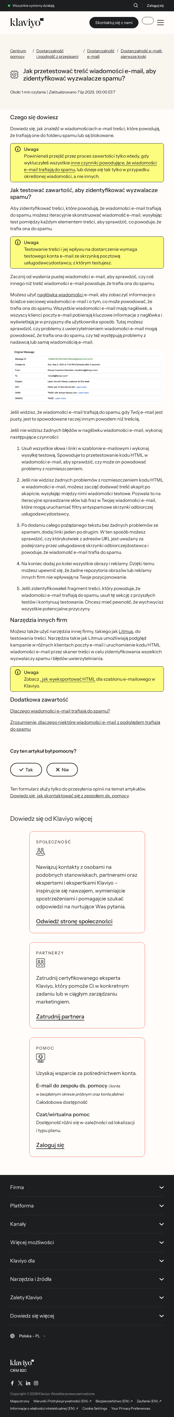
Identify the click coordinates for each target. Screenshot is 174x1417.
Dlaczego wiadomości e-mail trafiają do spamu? (60, 711)
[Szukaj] (135, 5)
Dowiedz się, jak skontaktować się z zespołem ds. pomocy (69, 795)
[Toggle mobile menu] (160, 22)
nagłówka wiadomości (60, 294)
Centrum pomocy (18, 53)
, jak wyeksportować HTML (67, 679)
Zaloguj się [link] (50, 1145)
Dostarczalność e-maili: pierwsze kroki (141, 53)
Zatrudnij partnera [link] (60, 1016)
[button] (87, 377)
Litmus (126, 631)
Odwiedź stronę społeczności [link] (74, 921)
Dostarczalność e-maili (100, 53)
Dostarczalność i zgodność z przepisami (57, 53)
